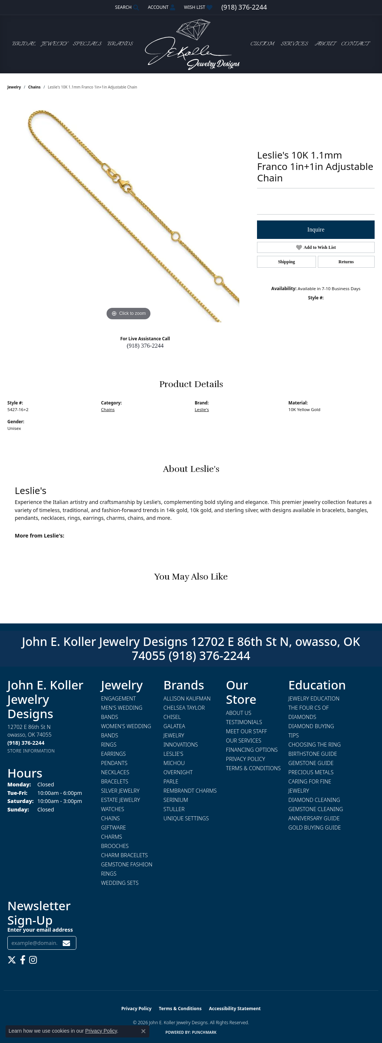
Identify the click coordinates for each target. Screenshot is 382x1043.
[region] (128, 211)
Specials (87, 44)
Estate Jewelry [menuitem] (120, 799)
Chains (34, 87)
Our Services (243, 740)
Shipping (286, 261)
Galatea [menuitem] (174, 726)
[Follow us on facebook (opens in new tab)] (22, 960)
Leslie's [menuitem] (173, 753)
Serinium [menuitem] (175, 799)
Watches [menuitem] (112, 809)
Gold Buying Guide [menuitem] (314, 827)
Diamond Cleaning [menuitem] (314, 799)
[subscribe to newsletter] (66, 942)
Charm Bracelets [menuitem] (124, 855)
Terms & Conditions (253, 768)
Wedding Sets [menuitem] (120, 882)
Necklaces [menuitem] (115, 772)
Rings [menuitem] (109, 744)
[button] (126, 7)
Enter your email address (40, 929)
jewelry (14, 87)
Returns (346, 261)
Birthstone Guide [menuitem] (312, 753)
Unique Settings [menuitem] (186, 818)
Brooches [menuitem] (115, 845)
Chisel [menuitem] (172, 716)
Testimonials (244, 722)
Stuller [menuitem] (173, 809)
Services (294, 44)
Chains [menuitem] (110, 818)
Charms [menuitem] (111, 836)
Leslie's (202, 409)
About (325, 44)
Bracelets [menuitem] (114, 781)
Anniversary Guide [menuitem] (314, 818)
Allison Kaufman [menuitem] (187, 698)
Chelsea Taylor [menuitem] (184, 707)
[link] (244, 7)
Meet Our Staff (246, 731)
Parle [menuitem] (170, 781)
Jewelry (54, 44)
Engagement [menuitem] (118, 698)
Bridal (24, 44)
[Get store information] (31, 751)
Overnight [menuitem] (177, 772)
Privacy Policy (245, 758)
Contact (354, 44)
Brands (120, 44)
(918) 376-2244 (145, 346)
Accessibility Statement (235, 1008)
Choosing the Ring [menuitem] (314, 744)
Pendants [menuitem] (114, 762)
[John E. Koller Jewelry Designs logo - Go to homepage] (191, 44)
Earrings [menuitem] (113, 753)
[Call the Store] (25, 742)
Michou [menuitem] (174, 762)
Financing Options (252, 749)
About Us (238, 712)
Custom (262, 44)
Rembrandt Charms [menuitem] (189, 790)
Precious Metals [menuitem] (311, 772)
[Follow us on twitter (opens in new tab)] (11, 960)
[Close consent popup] (143, 1031)
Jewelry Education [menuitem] (314, 698)
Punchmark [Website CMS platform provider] (204, 1032)
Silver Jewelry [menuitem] (120, 790)
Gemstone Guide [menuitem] (311, 762)
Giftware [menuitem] (113, 827)
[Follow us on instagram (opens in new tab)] (33, 960)
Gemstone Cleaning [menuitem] (315, 809)
